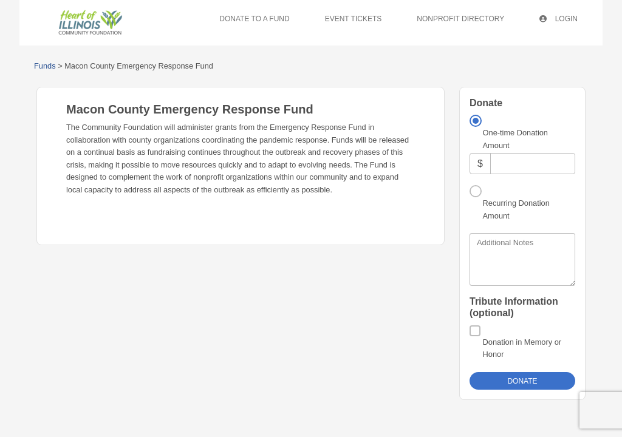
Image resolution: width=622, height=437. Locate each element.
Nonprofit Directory (460, 19)
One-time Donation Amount (515, 138)
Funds (45, 65)
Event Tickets (353, 19)
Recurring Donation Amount (516, 178)
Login (558, 19)
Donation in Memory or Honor (522, 317)
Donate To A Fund (254, 19)
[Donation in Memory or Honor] (475, 299)
